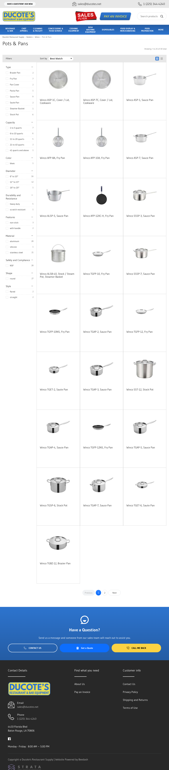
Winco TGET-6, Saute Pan (140, 505)
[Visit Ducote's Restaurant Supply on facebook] (9, 738)
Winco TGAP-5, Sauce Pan (140, 447)
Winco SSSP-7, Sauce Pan (140, 273)
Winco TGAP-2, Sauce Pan (97, 331)
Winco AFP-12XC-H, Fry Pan (98, 215)
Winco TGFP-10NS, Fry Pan (55, 331)
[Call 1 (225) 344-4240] (151, 4)
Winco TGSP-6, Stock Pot (53, 505)
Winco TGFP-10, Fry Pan (96, 273)
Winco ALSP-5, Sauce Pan (54, 215)
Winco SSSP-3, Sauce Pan (140, 215)
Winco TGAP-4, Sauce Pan (54, 447)
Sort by (43, 58)
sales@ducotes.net (27, 706)
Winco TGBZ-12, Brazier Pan (55, 563)
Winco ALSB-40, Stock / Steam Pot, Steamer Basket (57, 275)
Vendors (29, 37)
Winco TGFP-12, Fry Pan (139, 331)
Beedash (83, 759)
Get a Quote (84, 648)
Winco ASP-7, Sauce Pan (139, 157)
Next (114, 592)
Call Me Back (136, 648)
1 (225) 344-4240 (26, 718)
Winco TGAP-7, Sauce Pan (97, 505)
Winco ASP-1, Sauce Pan (139, 99)
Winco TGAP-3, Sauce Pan (97, 389)
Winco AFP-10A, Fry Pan (96, 157)
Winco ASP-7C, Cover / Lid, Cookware (98, 101)
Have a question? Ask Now (20, 4)
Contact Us (32, 648)
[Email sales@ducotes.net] (86, 4)
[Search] (152, 16)
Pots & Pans (46, 37)
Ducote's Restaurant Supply (13, 37)
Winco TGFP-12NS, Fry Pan (98, 447)
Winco (37, 37)
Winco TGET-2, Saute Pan (54, 389)
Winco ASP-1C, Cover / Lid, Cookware (55, 101)
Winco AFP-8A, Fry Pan (52, 157)
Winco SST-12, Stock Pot (140, 389)
